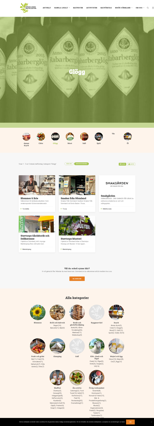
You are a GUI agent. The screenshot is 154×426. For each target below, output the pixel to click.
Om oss (141, 8)
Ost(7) (113, 362)
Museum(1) (96, 403)
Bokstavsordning (81, 164)
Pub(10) (77, 398)
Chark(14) (93, 361)
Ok (130, 422)
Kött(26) (93, 364)
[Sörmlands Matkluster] (28, 8)
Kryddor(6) (57, 401)
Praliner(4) (60, 406)
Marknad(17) (76, 333)
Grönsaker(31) (37, 362)
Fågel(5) (100, 361)
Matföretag (107, 8)
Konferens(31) (77, 396)
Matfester (79, 8)
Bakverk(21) (54, 328)
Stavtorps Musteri (71, 238)
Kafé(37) (80, 393)
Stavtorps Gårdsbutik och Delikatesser (35, 237)
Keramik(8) (96, 391)
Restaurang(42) (76, 401)
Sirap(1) (53, 408)
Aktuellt (48, 8)
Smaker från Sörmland (73, 198)
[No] (151, 422)
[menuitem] (47, 8)
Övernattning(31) (77, 403)
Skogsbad (100, 411)
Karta (131, 164)
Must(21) (113, 330)
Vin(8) (117, 333)
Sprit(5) (111, 333)
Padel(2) (92, 411)
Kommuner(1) (96, 393)
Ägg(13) (119, 362)
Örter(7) (41, 367)
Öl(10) (122, 333)
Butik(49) (74, 328)
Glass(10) (112, 359)
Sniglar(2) (99, 364)
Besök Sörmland (124, 8)
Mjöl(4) (62, 328)
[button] (150, 8)
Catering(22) (74, 391)
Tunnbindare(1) (96, 416)
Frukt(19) (40, 359)
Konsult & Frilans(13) (96, 396)
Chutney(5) (57, 391)
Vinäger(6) (60, 408)
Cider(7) (113, 328)
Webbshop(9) (77, 335)
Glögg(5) (119, 328)
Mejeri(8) (120, 359)
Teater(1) (96, 413)
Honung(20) (57, 393)
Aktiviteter (92, 8)
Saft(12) (120, 330)
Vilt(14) (96, 366)
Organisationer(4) (96, 408)
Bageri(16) (57, 326)
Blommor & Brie (29, 198)
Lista (122, 164)
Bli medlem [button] (77, 279)
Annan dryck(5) (116, 326)
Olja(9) (53, 406)
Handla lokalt (63, 8)
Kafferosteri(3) (57, 398)
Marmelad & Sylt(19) (57, 403)
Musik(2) (96, 406)
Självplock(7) (35, 364)
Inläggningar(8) (57, 396)
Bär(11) (34, 359)
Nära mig (69, 164)
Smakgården (108, 195)
